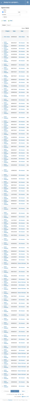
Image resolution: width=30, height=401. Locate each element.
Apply (4, 20)
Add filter (4, 14)
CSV (28, 396)
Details (4, 25)
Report (8, 25)
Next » (23, 391)
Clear (11, 20)
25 (18, 394)
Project (7, 31)
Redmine (10, 400)
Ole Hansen (22, 42)
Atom (24, 396)
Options (5, 17)
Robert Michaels (22, 263)
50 (20, 394)
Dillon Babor (7, 36)
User (22, 31)
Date (5, 12)
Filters (4, 10)
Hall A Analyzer (6, 43)
